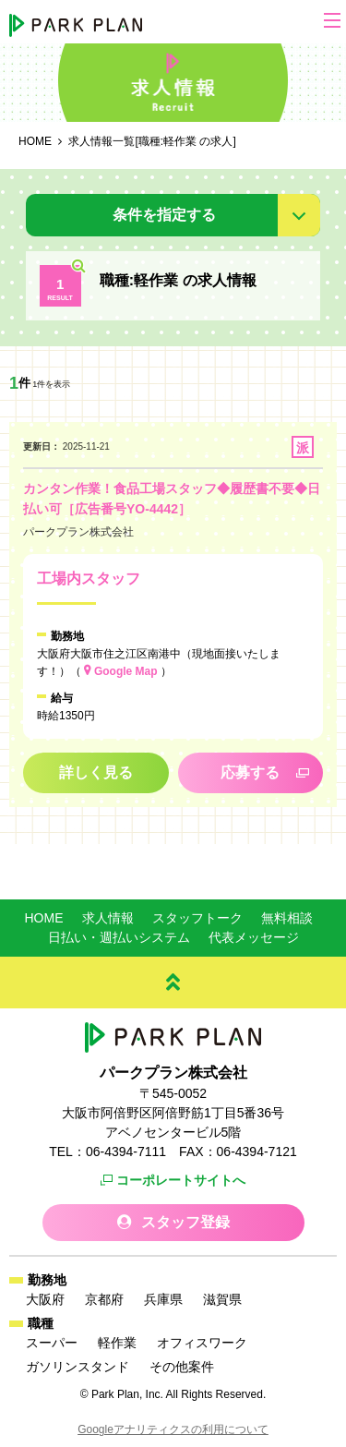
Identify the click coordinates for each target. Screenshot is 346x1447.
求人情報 (108, 917)
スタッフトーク (197, 917)
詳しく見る (96, 772)
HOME (44, 917)
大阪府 (45, 1299)
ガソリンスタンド (77, 1366)
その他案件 (181, 1366)
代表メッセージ (254, 937)
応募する (250, 772)
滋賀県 (222, 1299)
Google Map (126, 671)
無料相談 (287, 917)
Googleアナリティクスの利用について (173, 1429)
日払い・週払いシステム (119, 937)
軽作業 (117, 1342)
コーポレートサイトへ (180, 1180)
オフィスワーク (202, 1342)
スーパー (52, 1342)
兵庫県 (163, 1299)
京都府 (104, 1299)
